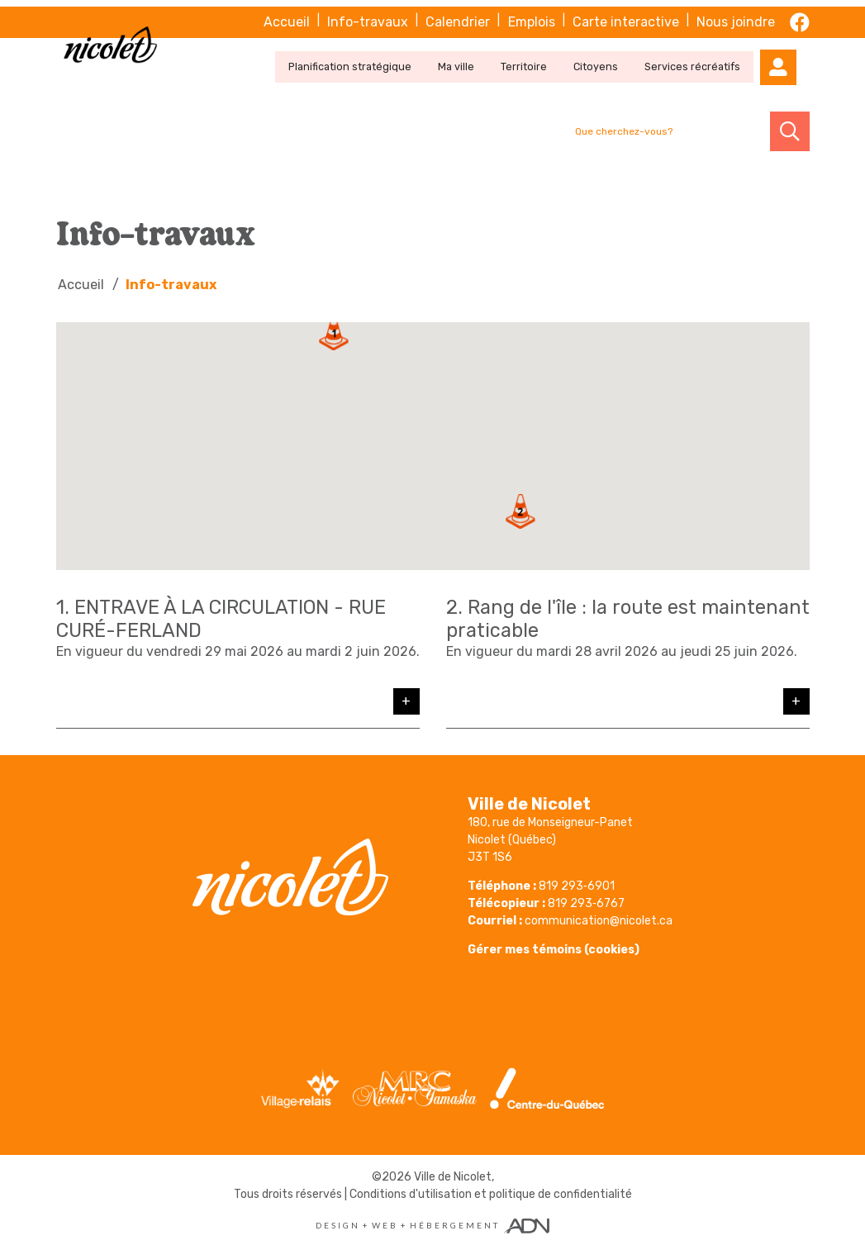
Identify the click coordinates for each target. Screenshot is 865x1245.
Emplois (534, 14)
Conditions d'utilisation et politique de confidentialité (490, 1193)
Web (385, 1223)
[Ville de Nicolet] (114, 42)
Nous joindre (737, 14)
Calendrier (462, 14)
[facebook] (800, 15)
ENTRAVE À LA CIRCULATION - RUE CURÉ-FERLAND (226, 617)
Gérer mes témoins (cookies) (553, 948)
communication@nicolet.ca (599, 919)
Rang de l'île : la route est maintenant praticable (573, 617)
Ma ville (475, 57)
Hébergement (455, 1223)
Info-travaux (373, 14)
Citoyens (610, 57)
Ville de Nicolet (453, 1175)
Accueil (293, 14)
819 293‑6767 (586, 902)
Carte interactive (628, 14)
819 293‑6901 (577, 884)
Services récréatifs (704, 57)
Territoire (541, 57)
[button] (334, 331)
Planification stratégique (372, 57)
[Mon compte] (790, 57)
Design (338, 1223)
